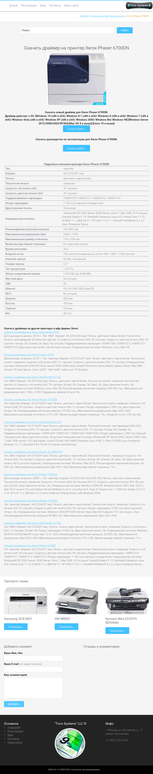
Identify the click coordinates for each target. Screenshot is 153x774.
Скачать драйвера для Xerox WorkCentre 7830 (31, 332)
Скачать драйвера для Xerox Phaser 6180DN (30, 500)
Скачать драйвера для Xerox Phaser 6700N (30, 545)
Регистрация (29, 5)
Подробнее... (16, 626)
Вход (43, 5)
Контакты (55, 5)
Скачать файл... (76, 128)
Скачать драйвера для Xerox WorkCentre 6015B (32, 422)
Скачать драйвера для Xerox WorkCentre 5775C (32, 377)
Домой (13, 5)
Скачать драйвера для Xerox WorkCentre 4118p (32, 523)
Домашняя (14, 727)
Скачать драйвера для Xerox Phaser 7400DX (30, 474)
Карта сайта (71, 5)
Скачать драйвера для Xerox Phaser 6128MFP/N (33, 452)
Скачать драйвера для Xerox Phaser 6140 (29, 354)
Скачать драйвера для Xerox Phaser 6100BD (30, 399)
